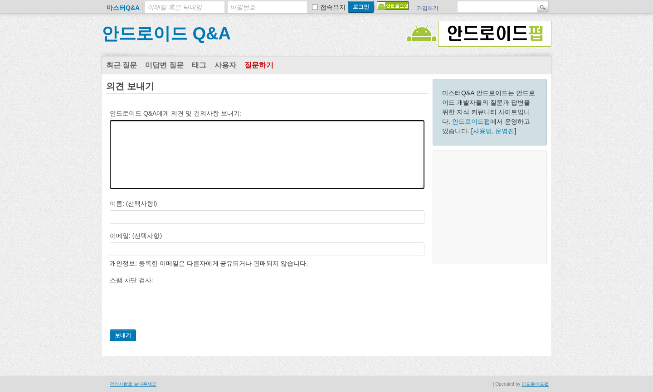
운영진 (504, 131)
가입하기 (428, 8)
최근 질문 (121, 65)
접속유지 (333, 7)
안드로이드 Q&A (166, 33)
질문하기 (258, 65)
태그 (199, 65)
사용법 (482, 131)
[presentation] (179, 304)
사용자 (225, 65)
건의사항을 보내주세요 (133, 384)
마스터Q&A (123, 7)
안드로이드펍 (471, 121)
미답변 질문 (164, 65)
